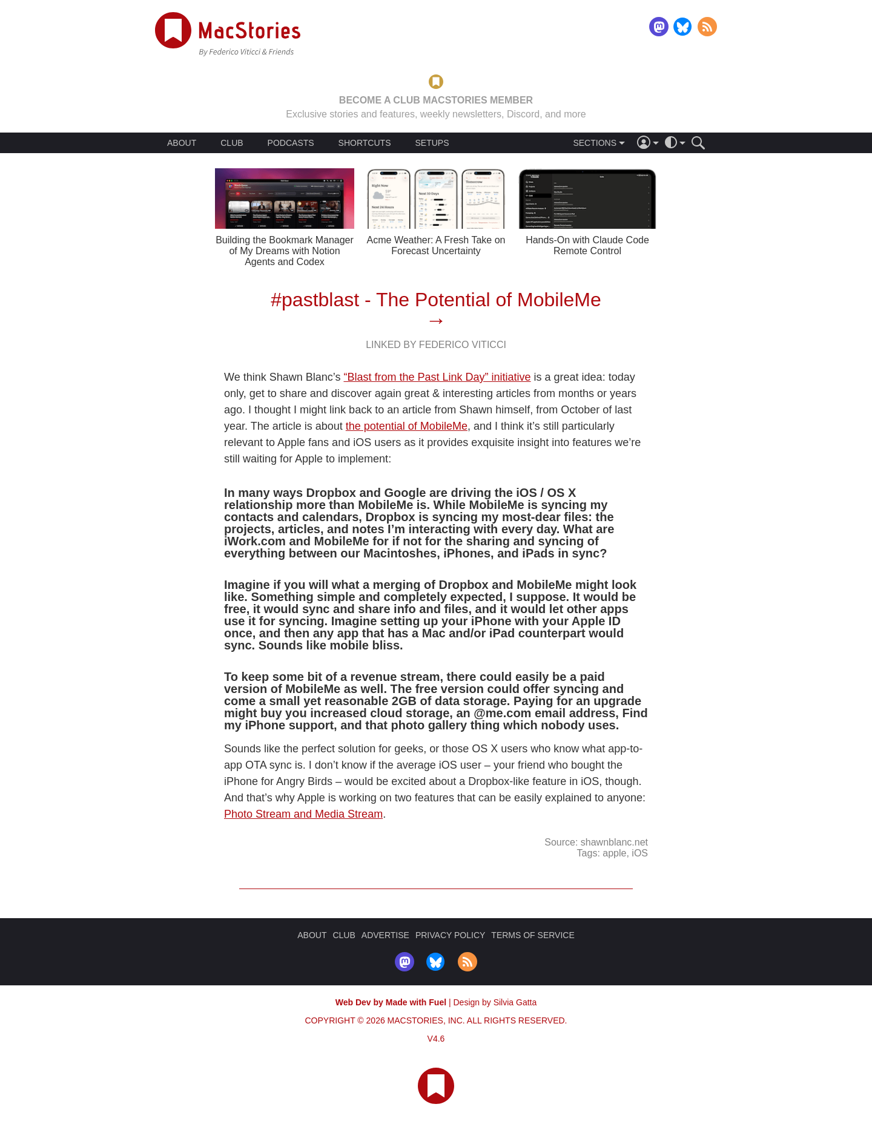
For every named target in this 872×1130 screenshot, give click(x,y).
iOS (640, 853)
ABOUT (181, 143)
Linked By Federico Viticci (436, 345)
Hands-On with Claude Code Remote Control (587, 245)
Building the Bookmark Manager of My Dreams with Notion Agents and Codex (285, 251)
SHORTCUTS (365, 143)
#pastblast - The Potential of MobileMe (436, 299)
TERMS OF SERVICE (532, 935)
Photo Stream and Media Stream (303, 814)
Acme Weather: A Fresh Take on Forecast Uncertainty (436, 245)
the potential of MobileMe (406, 426)
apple (614, 853)
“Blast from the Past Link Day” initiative (436, 377)
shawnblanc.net (614, 842)
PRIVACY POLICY (450, 935)
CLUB (231, 143)
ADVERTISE (385, 935)
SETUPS (432, 143)
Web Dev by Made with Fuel (390, 1002)
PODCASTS (291, 143)
